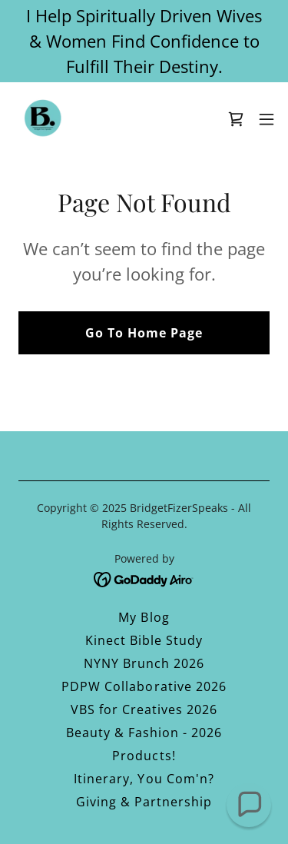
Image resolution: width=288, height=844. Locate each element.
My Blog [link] (143, 617)
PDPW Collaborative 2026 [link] (143, 686)
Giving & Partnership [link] (144, 801)
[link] (43, 119)
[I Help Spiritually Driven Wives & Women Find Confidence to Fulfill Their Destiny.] (144, 41)
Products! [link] (143, 755)
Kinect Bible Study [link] (144, 640)
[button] (266, 119)
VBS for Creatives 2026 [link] (144, 709)
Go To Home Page (144, 332)
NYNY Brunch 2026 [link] (144, 663)
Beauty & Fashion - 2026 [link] (144, 732)
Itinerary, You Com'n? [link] (144, 778)
